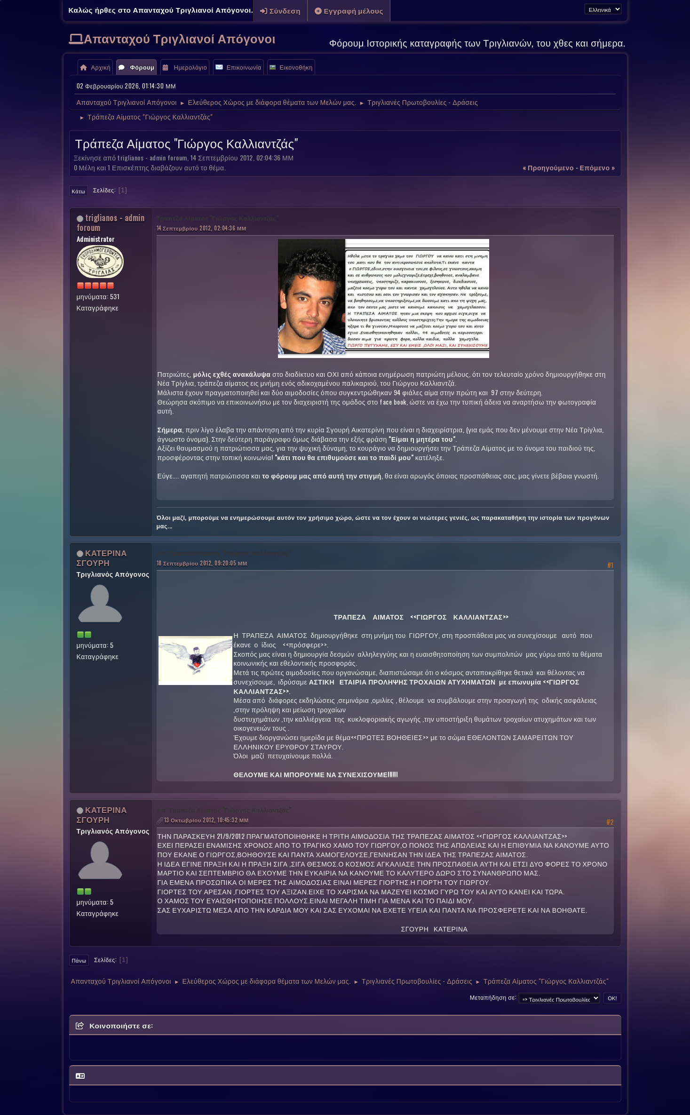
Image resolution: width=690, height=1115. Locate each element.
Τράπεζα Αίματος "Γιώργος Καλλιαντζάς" (218, 218)
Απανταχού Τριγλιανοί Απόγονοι (180, 38)
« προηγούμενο (548, 167)
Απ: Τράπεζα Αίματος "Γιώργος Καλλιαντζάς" (224, 553)
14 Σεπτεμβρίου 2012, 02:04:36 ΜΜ (201, 228)
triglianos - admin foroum (111, 222)
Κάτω (79, 191)
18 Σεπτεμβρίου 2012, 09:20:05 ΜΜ (202, 563)
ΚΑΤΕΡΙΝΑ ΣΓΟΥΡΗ (102, 557)
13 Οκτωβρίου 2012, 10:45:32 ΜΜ (206, 820)
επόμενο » (597, 167)
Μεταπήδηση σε (492, 997)
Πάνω (79, 960)
